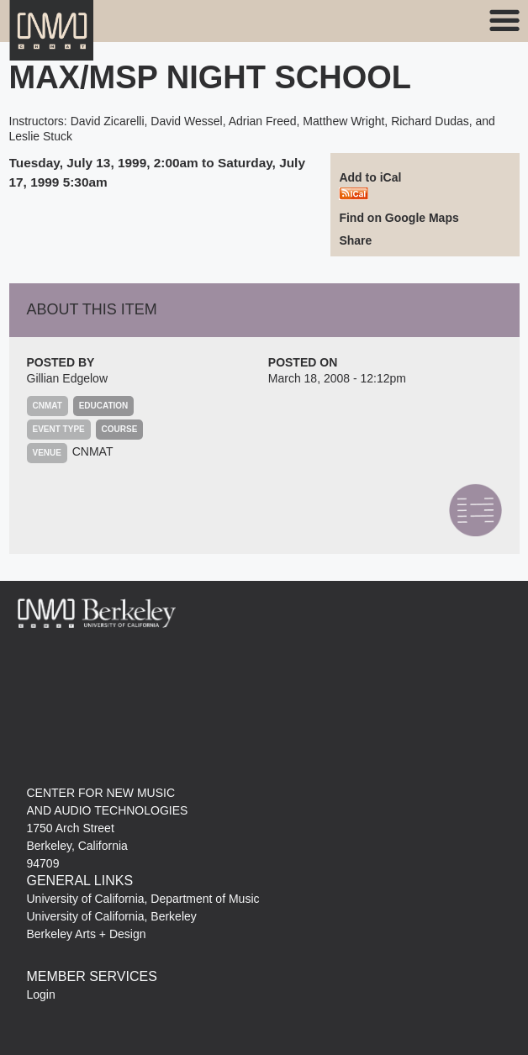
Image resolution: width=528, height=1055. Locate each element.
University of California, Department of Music (143, 898)
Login (41, 994)
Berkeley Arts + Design (86, 934)
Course (120, 429)
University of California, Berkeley (112, 916)
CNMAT (93, 451)
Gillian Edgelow (67, 378)
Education (104, 405)
